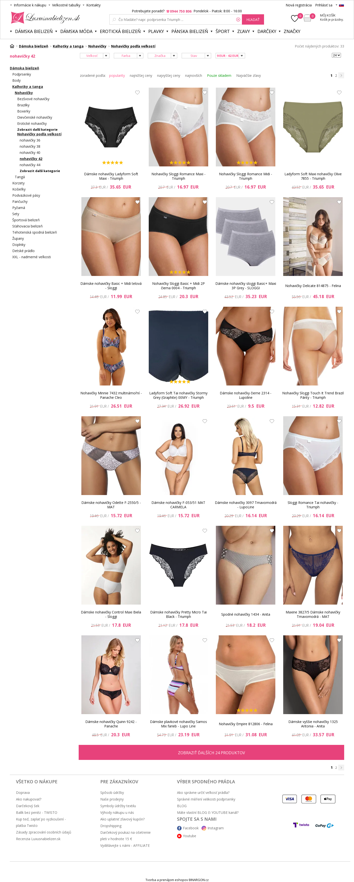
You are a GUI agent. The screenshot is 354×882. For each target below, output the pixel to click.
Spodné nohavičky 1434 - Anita (245, 614)
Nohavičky (24, 92)
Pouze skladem (219, 75)
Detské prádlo (23, 250)
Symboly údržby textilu (118, 805)
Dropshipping (110, 825)
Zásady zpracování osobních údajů (43, 832)
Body (16, 80)
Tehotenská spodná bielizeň (34, 232)
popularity (117, 75)
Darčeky (266, 31)
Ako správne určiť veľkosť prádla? (203, 792)
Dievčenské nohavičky (34, 117)
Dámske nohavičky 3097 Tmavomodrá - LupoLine (246, 504)
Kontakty (93, 5)
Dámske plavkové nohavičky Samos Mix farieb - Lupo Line (178, 723)
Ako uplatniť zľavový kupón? (122, 819)
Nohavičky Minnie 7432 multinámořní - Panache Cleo (111, 395)
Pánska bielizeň (189, 31)
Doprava (23, 792)
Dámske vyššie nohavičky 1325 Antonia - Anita (313, 723)
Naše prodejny (112, 799)
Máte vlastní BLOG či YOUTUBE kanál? (207, 812)
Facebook (191, 828)
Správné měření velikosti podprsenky (206, 799)
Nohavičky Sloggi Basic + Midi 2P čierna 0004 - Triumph (178, 285)
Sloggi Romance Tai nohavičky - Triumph (313, 504)
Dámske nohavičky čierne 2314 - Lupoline (245, 395)
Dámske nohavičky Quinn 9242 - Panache (111, 723)
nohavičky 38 (30, 146)
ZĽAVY (243, 31)
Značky (292, 31)
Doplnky (18, 244)
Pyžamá (18, 207)
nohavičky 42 (31, 158)
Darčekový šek (27, 805)
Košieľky (19, 189)
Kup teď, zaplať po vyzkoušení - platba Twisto (41, 822)
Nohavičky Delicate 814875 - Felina (313, 285)
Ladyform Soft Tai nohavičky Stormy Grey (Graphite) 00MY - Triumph (178, 395)
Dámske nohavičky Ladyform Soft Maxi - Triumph (111, 176)
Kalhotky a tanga (27, 86)
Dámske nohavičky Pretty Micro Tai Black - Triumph (178, 614)
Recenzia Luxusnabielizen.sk (38, 838)
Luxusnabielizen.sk (44, 18)
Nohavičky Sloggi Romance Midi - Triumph (245, 176)
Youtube (189, 836)
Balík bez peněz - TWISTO (36, 812)
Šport (223, 31)
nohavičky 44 (30, 164)
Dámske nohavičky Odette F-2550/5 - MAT (111, 504)
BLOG (182, 805)
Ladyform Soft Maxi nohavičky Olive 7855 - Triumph (313, 176)
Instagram (215, 828)
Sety (15, 213)
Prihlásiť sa (323, 5)
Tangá (20, 177)
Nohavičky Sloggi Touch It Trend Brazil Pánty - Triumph (313, 395)
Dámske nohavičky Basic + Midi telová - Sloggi (111, 285)
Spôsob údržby (112, 792)
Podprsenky (21, 74)
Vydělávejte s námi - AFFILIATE (125, 845)
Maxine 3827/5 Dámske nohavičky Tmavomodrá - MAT (313, 614)
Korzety (18, 183)
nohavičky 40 (30, 152)
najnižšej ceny (141, 75)
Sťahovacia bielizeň (27, 226)
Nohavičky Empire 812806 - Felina (246, 724)
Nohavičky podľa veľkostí (39, 134)
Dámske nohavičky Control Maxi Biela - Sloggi (111, 614)
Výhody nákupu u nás (117, 812)
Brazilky (23, 105)
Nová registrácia (299, 5)
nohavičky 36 (30, 140)
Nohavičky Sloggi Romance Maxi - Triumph (178, 176)
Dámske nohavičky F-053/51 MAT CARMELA (178, 504)
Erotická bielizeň (120, 31)
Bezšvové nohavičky (33, 98)
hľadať (253, 19)
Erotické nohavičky (32, 123)
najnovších (193, 75)
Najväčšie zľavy (248, 75)
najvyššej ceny (168, 75)
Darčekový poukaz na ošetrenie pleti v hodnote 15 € (125, 835)
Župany (18, 238)
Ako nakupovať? (28, 799)
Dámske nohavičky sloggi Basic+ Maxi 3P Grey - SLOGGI (245, 285)
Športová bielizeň (26, 220)
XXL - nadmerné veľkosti (31, 257)
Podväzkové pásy (26, 195)
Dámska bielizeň (34, 31)
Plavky (156, 31)
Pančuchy (20, 201)
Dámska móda (76, 31)
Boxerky (23, 111)
